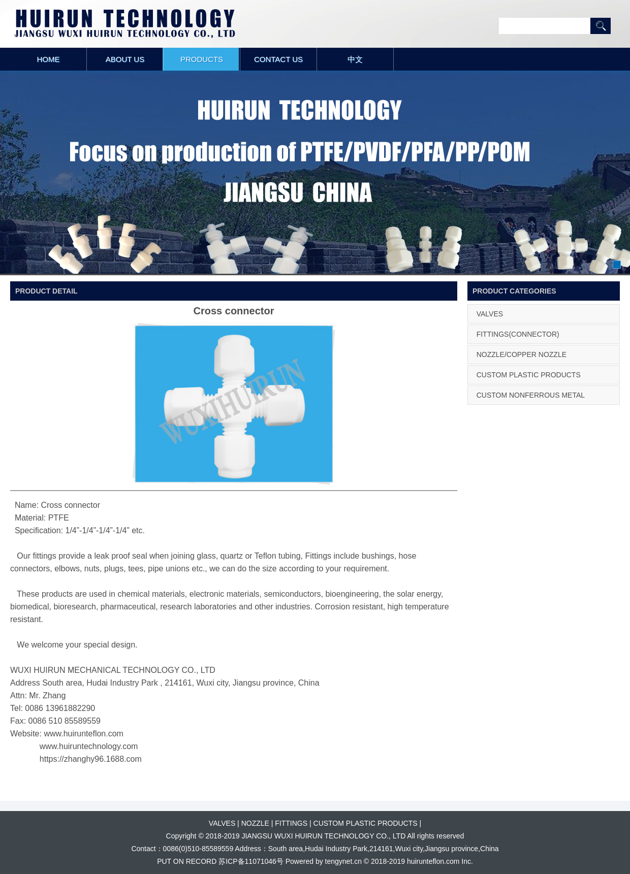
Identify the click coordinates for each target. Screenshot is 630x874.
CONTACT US (278, 59)
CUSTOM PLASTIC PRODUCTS (529, 375)
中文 (355, 59)
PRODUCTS (201, 59)
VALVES (490, 314)
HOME (48, 59)
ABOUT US (125, 59)
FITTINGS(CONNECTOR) (518, 334)
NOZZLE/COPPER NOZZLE (521, 354)
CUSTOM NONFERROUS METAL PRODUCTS (529, 404)
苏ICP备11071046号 (251, 861)
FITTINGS (291, 823)
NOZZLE (255, 823)
